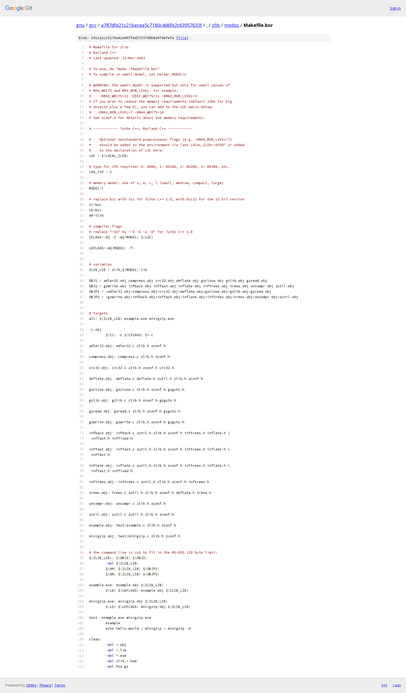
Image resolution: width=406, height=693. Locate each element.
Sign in (395, 8)
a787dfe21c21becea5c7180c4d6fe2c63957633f (151, 25)
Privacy (45, 685)
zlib (216, 25)
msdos (231, 25)
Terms (59, 685)
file (182, 38)
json (397, 685)
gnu (80, 25)
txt (384, 685)
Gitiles (31, 685)
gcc (93, 25)
